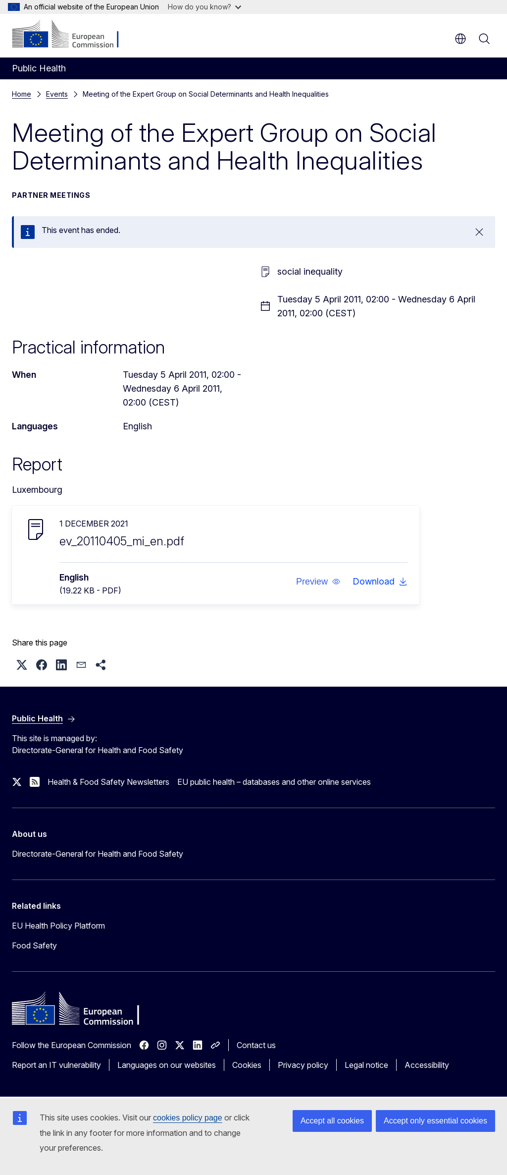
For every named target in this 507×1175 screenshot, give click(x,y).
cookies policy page (187, 1118)
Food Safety (34, 945)
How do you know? (204, 6)
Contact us (256, 1045)
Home (21, 94)
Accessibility (427, 1065)
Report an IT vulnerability (56, 1065)
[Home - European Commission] (72, 35)
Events (57, 94)
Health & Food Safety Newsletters (108, 782)
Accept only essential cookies (435, 1120)
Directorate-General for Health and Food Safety (97, 854)
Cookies (246, 1065)
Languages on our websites (166, 1065)
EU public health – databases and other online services (274, 782)
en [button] (460, 39)
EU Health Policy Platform (58, 926)
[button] (318, 581)
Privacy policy (303, 1065)
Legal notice (366, 1065)
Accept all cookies (332, 1120)
